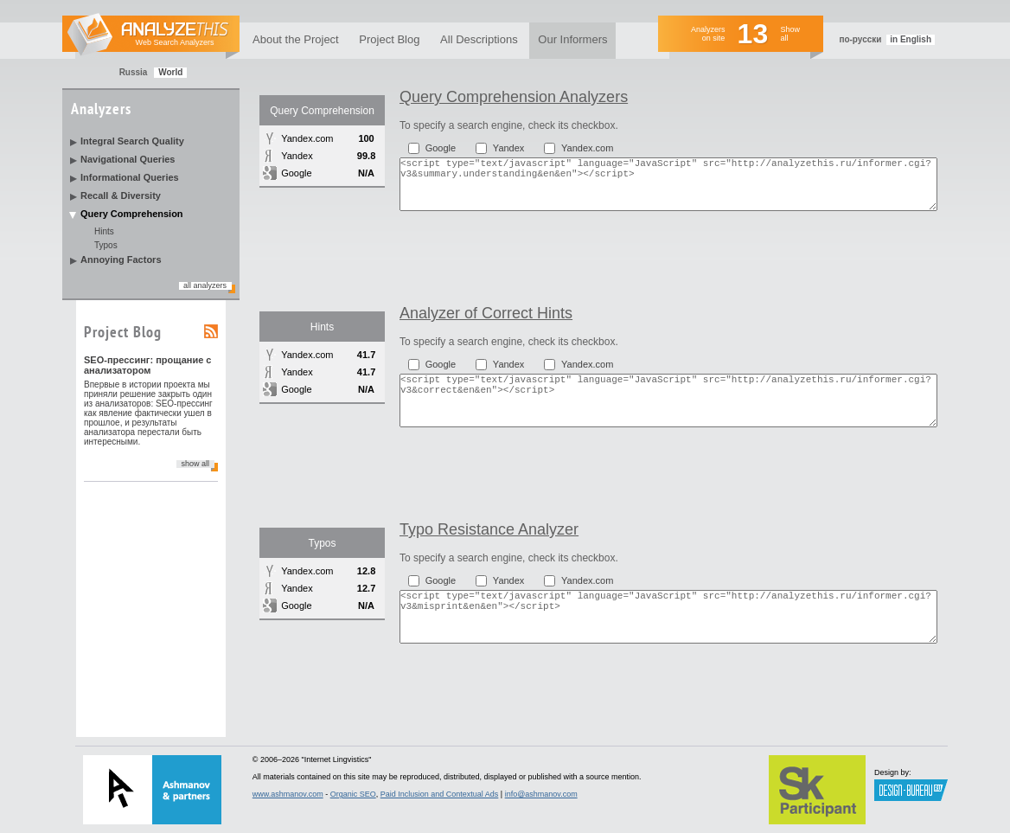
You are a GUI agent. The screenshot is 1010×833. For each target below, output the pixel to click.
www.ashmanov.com (287, 794)
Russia (133, 72)
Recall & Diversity (120, 195)
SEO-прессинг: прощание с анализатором (148, 365)
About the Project (295, 39)
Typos (106, 245)
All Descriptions (479, 39)
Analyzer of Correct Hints (486, 313)
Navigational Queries (127, 159)
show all (195, 463)
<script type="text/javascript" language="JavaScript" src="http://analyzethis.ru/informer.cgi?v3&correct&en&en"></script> (668, 400)
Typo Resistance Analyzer (489, 529)
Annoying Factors (121, 259)
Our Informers (572, 39)
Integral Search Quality (132, 141)
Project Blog (389, 39)
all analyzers (205, 285)
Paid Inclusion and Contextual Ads (439, 794)
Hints (104, 231)
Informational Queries (129, 177)
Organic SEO (353, 794)
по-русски (860, 39)
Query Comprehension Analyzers (514, 97)
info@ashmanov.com (541, 794)
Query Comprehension (131, 213)
